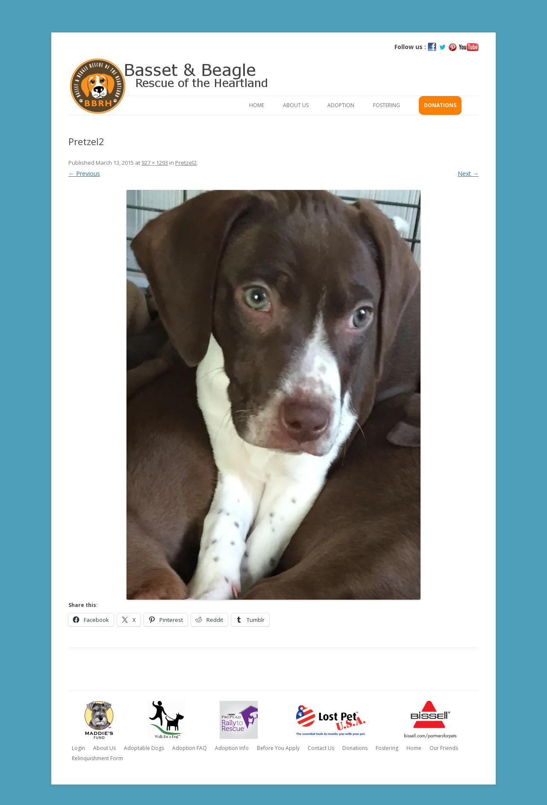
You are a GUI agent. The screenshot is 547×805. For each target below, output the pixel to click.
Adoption (340, 105)
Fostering (386, 105)
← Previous (84, 173)
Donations (440, 105)
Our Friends (443, 748)
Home (256, 105)
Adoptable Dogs (144, 748)
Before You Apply (278, 748)
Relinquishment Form (97, 758)
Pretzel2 (186, 162)
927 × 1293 (154, 162)
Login (78, 748)
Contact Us (321, 748)
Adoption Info (232, 748)
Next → (468, 173)
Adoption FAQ (189, 748)
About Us (296, 105)
